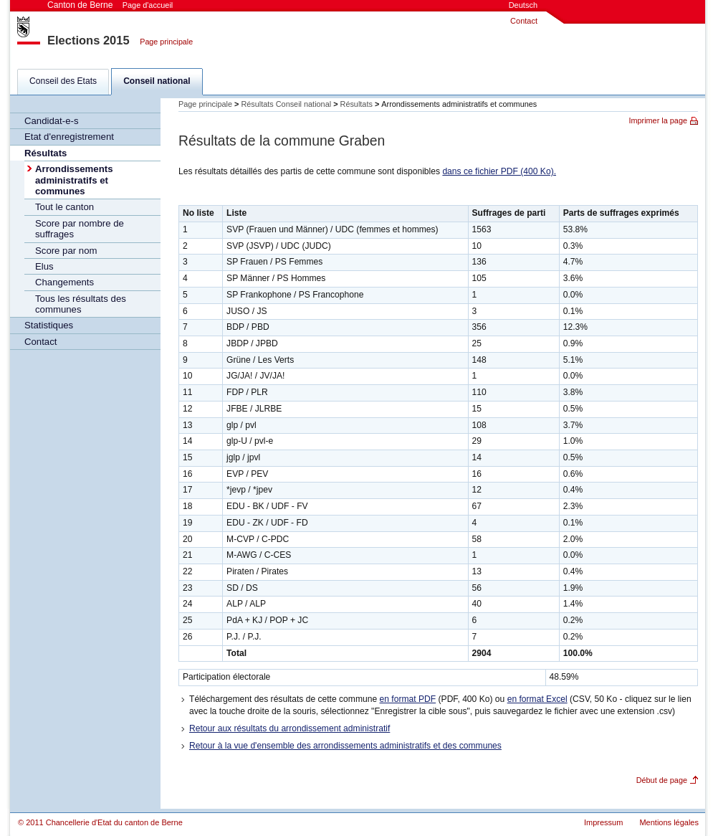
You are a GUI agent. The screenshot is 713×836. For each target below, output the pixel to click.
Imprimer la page (657, 120)
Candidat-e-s (51, 120)
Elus (44, 266)
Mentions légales (669, 822)
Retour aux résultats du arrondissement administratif (289, 728)
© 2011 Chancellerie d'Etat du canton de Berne (100, 822)
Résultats (45, 153)
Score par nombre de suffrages (79, 228)
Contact (523, 20)
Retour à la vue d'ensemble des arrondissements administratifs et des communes (345, 746)
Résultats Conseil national (286, 104)
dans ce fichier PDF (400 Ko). (499, 171)
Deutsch (523, 5)
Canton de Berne (110, 5)
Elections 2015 (88, 40)
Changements (64, 282)
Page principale (166, 41)
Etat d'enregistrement (69, 136)
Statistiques (48, 325)
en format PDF (408, 699)
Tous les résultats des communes (80, 304)
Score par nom (66, 250)
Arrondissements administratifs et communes (74, 179)
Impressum (603, 822)
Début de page (661, 780)
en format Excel (537, 699)
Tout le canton (64, 206)
